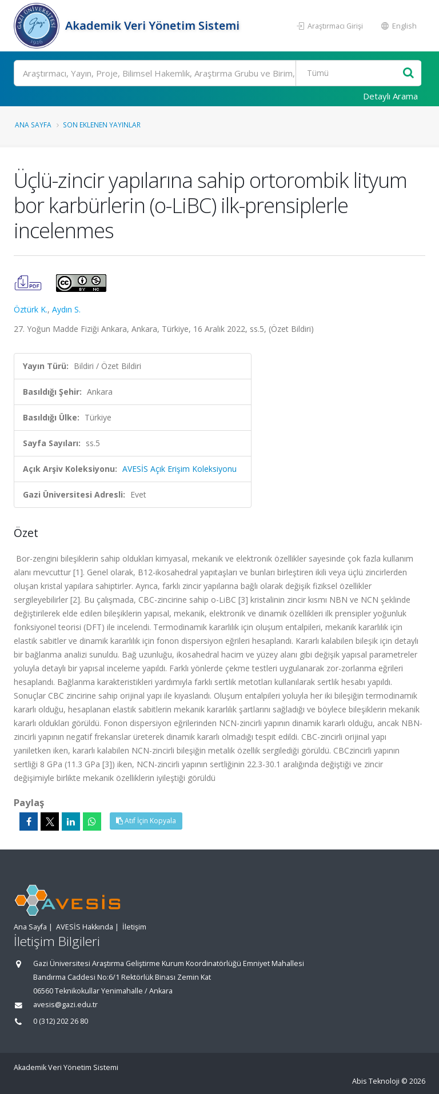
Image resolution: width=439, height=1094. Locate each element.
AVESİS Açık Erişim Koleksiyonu (179, 468)
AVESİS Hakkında (84, 927)
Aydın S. (66, 309)
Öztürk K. (30, 309)
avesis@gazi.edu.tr (65, 1004)
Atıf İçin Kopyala (146, 820)
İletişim (134, 927)
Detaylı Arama (390, 96)
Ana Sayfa (33, 124)
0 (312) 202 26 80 (60, 1021)
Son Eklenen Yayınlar (102, 124)
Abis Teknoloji (376, 1081)
